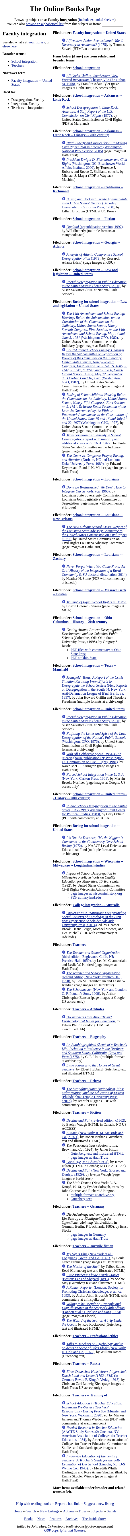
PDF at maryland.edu (86, 897)
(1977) (90, 111)
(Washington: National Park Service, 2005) (94, 147)
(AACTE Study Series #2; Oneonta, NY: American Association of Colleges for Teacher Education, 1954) (94, 1434)
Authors (69, 1511)
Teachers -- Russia (86, 1363)
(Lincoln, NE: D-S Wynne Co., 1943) (93, 1462)
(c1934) (87, 1162)
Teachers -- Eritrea (87, 1081)
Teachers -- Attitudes (88, 1009)
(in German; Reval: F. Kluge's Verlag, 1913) (94, 1375)
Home (18, 1511)
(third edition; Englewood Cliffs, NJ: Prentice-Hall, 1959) (91, 956)
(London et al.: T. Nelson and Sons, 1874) (93, 1308)
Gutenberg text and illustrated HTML (97, 1153)
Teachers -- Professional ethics (95, 1336)
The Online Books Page (65, 9)
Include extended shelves (96, 20)
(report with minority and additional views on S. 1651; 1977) (91, 439)
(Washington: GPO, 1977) (94, 409)
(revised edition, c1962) (95, 1120)
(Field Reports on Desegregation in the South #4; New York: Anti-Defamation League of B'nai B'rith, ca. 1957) (94, 687)
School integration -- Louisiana (96, 479)
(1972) (92, 842)
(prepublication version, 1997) (94, 227)
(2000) (94, 284)
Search (31, 1511)
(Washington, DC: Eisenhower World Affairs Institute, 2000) (94, 163)
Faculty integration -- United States (99, 33)
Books (28, 1519)
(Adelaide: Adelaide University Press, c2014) (94, 919)
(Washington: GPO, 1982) (93, 326)
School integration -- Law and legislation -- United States (85, 272)
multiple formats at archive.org (92, 1195)
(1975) (92, 43)
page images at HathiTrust (89, 1157)
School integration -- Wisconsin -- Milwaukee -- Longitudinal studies (88, 863)
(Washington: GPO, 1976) (94, 737)
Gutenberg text (81, 1199)
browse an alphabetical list (45, 24)
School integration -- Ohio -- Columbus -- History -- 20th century (84, 620)
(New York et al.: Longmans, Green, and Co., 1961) (87, 1256)
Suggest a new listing (99, 1503)
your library (36, 42)
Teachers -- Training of (90, 1395)
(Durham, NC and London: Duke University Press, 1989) (93, 460)
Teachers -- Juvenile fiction (93, 1246)
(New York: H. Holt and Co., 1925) (94, 1348)
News (41, 1519)
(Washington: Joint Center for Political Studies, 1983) (94, 810)
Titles (83, 1511)
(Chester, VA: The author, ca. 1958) (94, 80)
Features (55, 1519)
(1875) (94, 1051)
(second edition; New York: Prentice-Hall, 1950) (91, 977)
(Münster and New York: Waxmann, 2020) (94, 1409)
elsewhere (9, 46)
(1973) (92, 256)
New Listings (49, 1511)
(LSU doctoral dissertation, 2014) (94, 570)
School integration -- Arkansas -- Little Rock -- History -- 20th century (87, 133)
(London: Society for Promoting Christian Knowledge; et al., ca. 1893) (93, 1291)
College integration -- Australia (96, 905)
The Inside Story (94, 1519)
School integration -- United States (99, 709)
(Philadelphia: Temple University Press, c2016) (93, 1095)
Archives (71, 1519)
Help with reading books (33, 1503)
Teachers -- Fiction (87, 1112)
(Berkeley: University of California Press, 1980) (95, 203)
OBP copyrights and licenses (64, 1530)
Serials (111, 1511)
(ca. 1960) (94, 489)
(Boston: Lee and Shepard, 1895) (90, 1277)
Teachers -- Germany (89, 1206)
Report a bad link (67, 1503)
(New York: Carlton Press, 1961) (93, 776)
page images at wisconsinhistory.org (96, 893)
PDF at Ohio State (84, 658)
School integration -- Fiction (94, 219)
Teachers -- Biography (89, 1037)
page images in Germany (88, 1234)
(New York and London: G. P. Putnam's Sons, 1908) (94, 991)
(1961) (94, 533)
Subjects (97, 1511)
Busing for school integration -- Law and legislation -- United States (90, 303)
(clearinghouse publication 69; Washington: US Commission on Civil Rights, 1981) (93, 758)
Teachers (17, 65)
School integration (24, 61)
